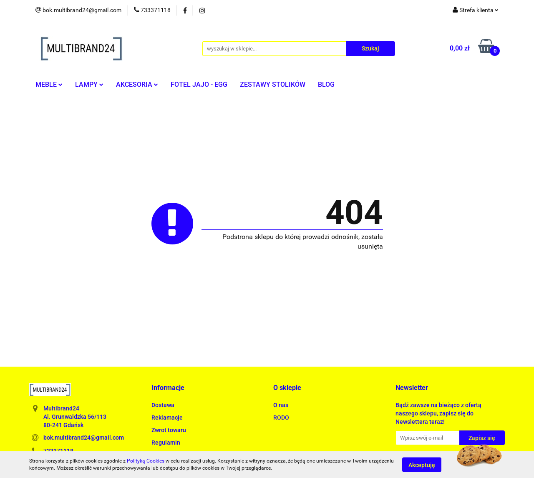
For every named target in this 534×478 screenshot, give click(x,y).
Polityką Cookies (145, 461)
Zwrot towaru (168, 430)
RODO (281, 417)
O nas (280, 405)
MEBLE (49, 84)
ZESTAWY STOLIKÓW (272, 84)
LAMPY (89, 84)
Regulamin (165, 442)
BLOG (326, 84)
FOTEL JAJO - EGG (199, 84)
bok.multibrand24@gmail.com (83, 437)
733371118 (58, 451)
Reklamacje (167, 417)
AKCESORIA (137, 84)
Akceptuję (421, 464)
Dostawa (162, 405)
